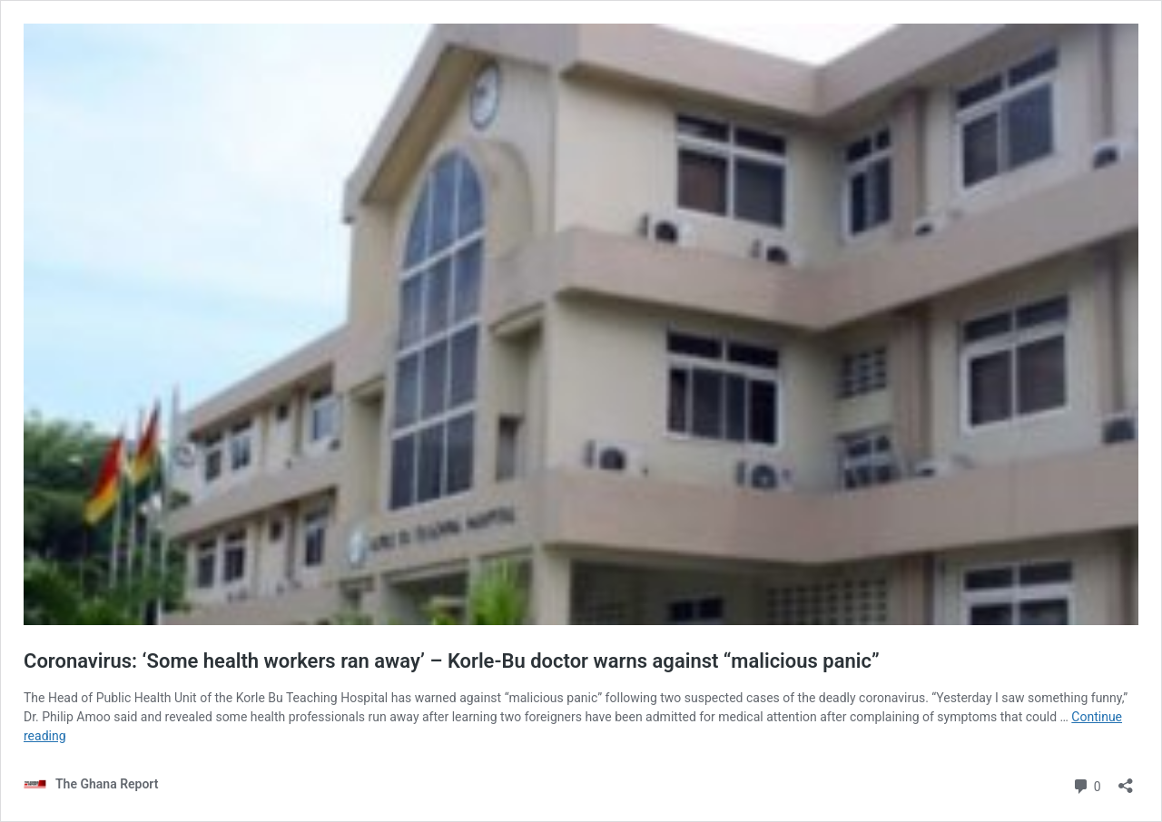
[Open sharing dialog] (1125, 780)
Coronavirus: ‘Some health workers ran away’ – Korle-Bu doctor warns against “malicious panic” (452, 661)
